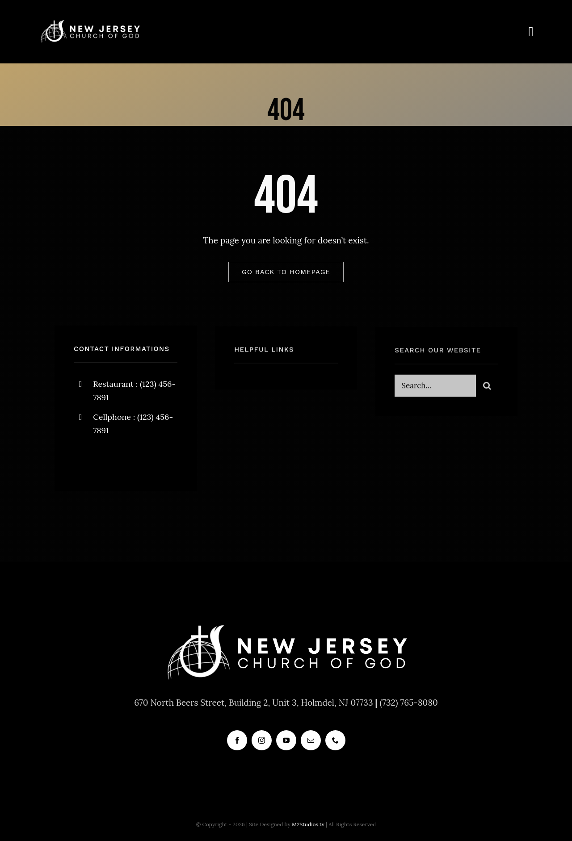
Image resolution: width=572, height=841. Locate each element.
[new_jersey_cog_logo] (89, 22)
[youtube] (286, 740)
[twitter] (108, 461)
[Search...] (435, 389)
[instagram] (133, 461)
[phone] (335, 740)
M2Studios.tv (308, 824)
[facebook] (84, 461)
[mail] (311, 740)
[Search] (487, 389)
